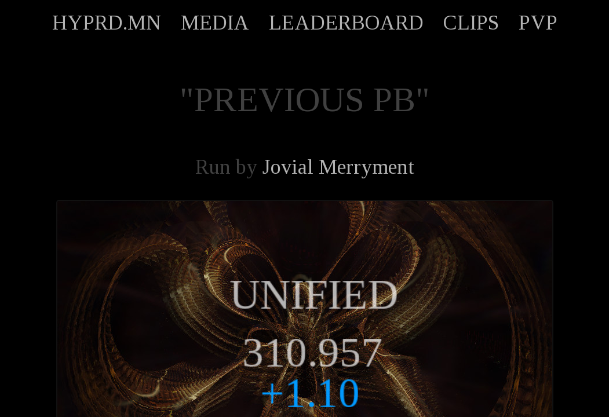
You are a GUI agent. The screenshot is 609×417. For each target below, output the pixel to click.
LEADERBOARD (346, 22)
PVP (538, 22)
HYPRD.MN (106, 22)
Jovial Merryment (338, 166)
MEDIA (215, 22)
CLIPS (471, 22)
